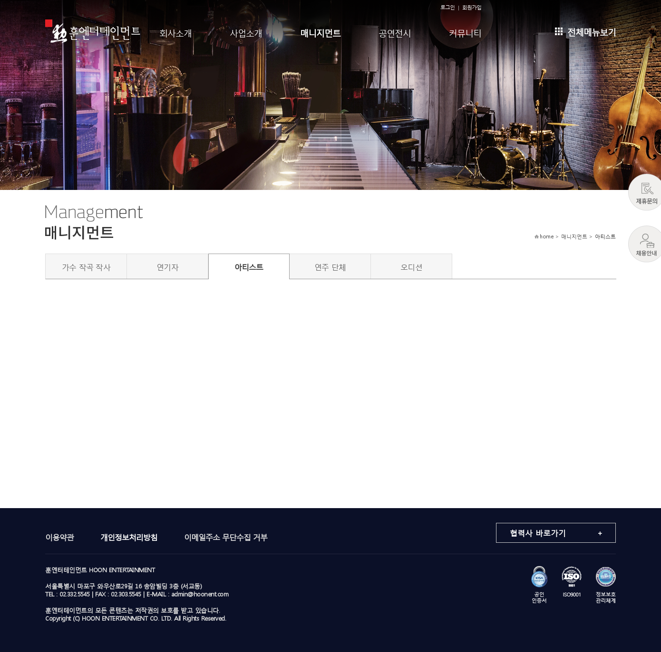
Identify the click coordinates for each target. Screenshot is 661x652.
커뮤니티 (465, 32)
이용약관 (59, 537)
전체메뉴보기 (585, 31)
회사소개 (175, 32)
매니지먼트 (320, 32)
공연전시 (395, 32)
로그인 (447, 7)
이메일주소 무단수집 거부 (225, 537)
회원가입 (471, 7)
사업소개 (246, 32)
